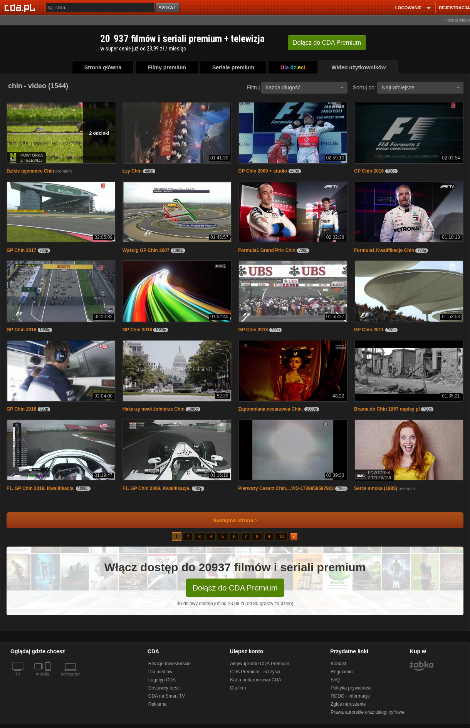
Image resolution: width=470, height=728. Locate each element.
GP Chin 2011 (369, 329)
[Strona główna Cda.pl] (21, 7)
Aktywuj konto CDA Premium (259, 663)
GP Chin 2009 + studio (262, 171)
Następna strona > (229, 520)
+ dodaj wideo (457, 20)
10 (281, 536)
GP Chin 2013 (253, 329)
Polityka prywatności (352, 688)
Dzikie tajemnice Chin (30, 171)
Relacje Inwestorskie (169, 663)
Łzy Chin (132, 171)
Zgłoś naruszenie (348, 704)
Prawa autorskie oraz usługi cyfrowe (368, 712)
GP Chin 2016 (369, 171)
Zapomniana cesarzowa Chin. (270, 409)
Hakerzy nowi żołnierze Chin (154, 409)
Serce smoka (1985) (375, 488)
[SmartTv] (49, 678)
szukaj (168, 8)
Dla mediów (160, 671)
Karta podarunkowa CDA (255, 680)
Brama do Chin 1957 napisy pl (387, 409)
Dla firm (238, 688)
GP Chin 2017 (21, 250)
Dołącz (327, 42)
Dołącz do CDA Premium (234, 588)
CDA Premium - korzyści (255, 671)
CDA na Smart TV (166, 696)
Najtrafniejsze (421, 87)
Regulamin (341, 671)
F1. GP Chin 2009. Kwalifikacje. (157, 488)
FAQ (335, 680)
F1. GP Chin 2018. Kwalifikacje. (41, 488)
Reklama (157, 704)
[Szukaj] (99, 7)
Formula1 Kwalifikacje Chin (384, 250)
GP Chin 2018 (21, 409)
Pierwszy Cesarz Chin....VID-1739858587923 (286, 488)
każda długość (305, 87)
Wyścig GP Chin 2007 (146, 250)
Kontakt (338, 663)
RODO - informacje (350, 696)
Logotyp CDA (162, 680)
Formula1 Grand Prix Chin (266, 250)
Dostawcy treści (164, 688)
